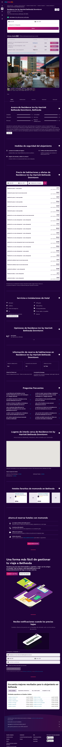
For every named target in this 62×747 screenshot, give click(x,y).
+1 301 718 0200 (10, 15)
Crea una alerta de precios (28, 528)
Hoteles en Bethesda (50, 5)
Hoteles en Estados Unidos (31, 5)
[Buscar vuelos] (2, 6)
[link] (33, 534)
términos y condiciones (27, 662)
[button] (2, 2)
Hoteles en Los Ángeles (38, 691)
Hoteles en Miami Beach (13, 691)
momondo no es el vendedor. (34, 712)
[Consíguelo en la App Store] (50, 731)
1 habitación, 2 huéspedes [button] (14, 25)
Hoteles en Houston (37, 697)
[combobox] (34, 646)
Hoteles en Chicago (12, 693)
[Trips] (2, 15)
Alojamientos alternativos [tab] (23, 681)
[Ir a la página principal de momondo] (9, 2)
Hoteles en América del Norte (19, 5)
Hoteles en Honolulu (37, 695)
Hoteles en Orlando (12, 689)
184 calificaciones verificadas (22, 17)
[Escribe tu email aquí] (34, 653)
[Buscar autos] (2, 11)
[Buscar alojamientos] (2, 8)
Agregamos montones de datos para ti (34, 715)
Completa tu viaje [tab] (46, 681)
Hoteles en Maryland (41, 5)
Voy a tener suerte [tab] (36, 681)
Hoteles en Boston (12, 697)
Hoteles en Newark (12, 695)
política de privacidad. (39, 662)
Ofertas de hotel (10, 5)
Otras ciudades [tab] (12, 681)
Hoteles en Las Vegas (37, 689)
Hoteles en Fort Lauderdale (39, 693)
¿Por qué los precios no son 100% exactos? (34, 717)
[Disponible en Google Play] (50, 728)
